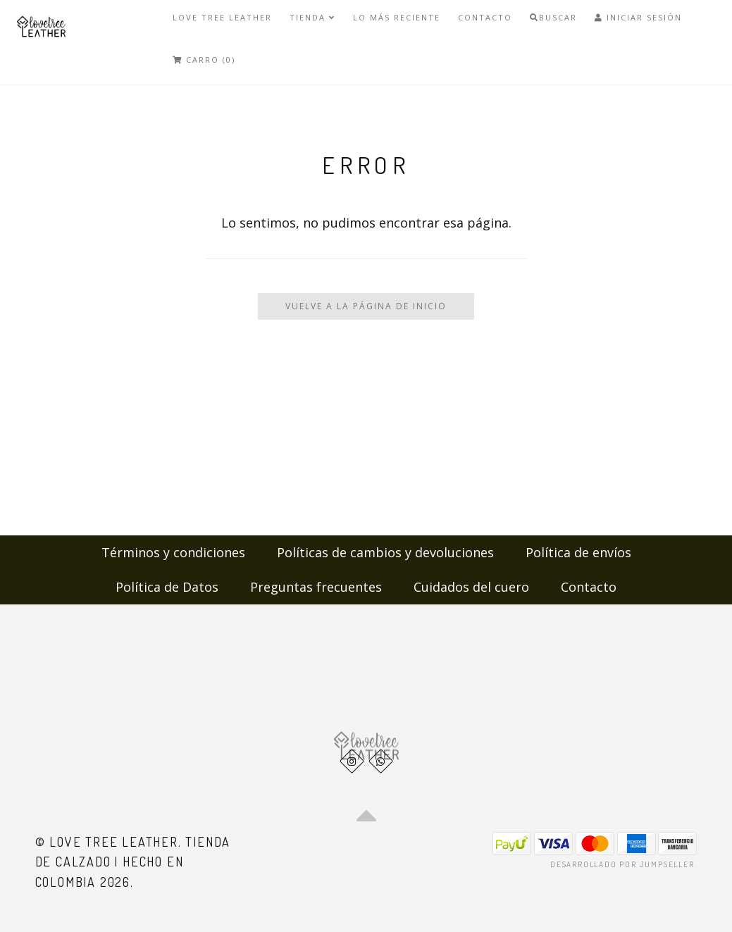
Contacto (485, 17)
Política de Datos (167, 586)
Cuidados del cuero (471, 586)
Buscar (553, 17)
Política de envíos (578, 552)
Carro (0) (204, 59)
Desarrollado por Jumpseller (622, 864)
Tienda (312, 17)
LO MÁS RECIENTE (396, 17)
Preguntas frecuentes (316, 586)
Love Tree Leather (222, 17)
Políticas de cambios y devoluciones (385, 552)
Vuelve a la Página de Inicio (366, 306)
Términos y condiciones (173, 552)
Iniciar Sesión (638, 17)
